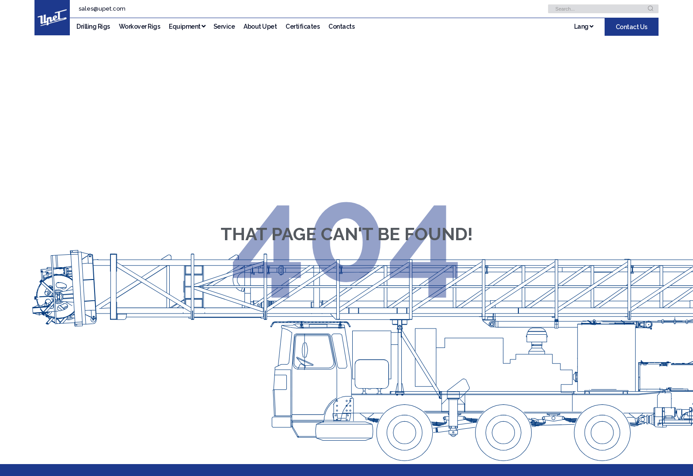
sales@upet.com (102, 8)
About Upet (260, 26)
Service (224, 26)
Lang (584, 26)
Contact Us (631, 26)
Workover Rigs (139, 26)
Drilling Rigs (93, 26)
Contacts (341, 26)
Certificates (303, 26)
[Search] (650, 8)
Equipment (185, 26)
